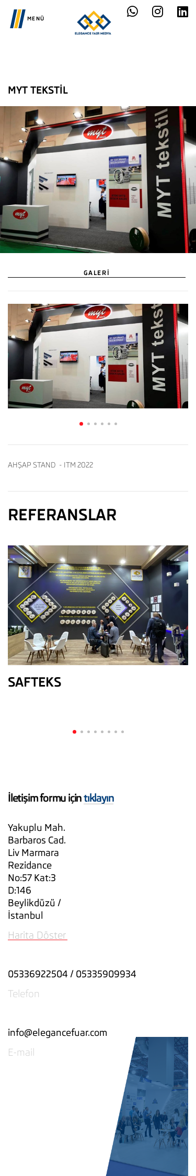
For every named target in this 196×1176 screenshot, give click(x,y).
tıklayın (98, 798)
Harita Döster (37, 935)
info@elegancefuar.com (57, 1032)
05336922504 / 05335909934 (72, 973)
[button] (81, 424)
